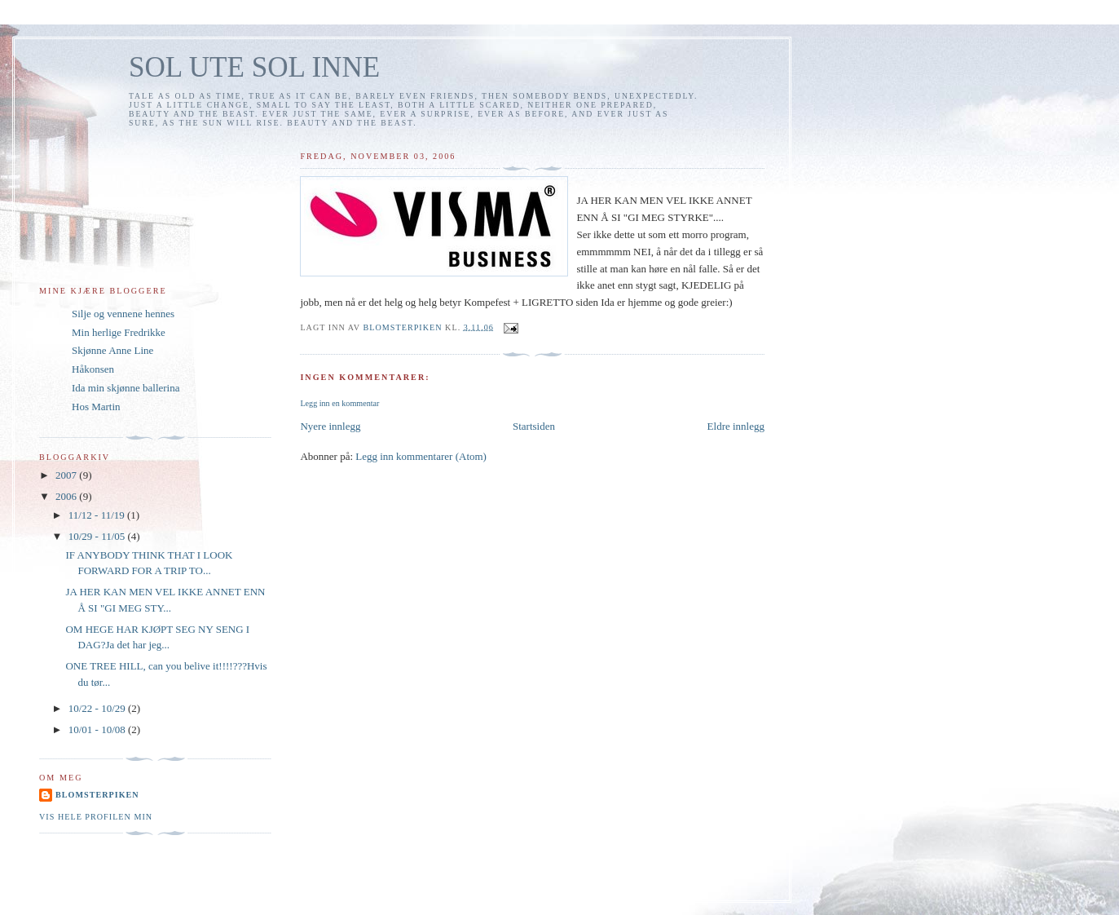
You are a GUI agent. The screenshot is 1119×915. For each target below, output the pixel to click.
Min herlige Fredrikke (118, 332)
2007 (67, 475)
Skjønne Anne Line (112, 350)
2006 (67, 496)
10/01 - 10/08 (98, 729)
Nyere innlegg (330, 426)
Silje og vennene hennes (123, 313)
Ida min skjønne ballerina (126, 388)
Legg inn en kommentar (339, 403)
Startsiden (534, 426)
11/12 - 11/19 (97, 515)
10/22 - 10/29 (98, 708)
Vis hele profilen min (95, 816)
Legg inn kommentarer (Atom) (421, 456)
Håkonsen (93, 369)
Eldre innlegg (735, 426)
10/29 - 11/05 (98, 536)
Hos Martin (96, 406)
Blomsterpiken (97, 794)
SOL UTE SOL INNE (254, 67)
